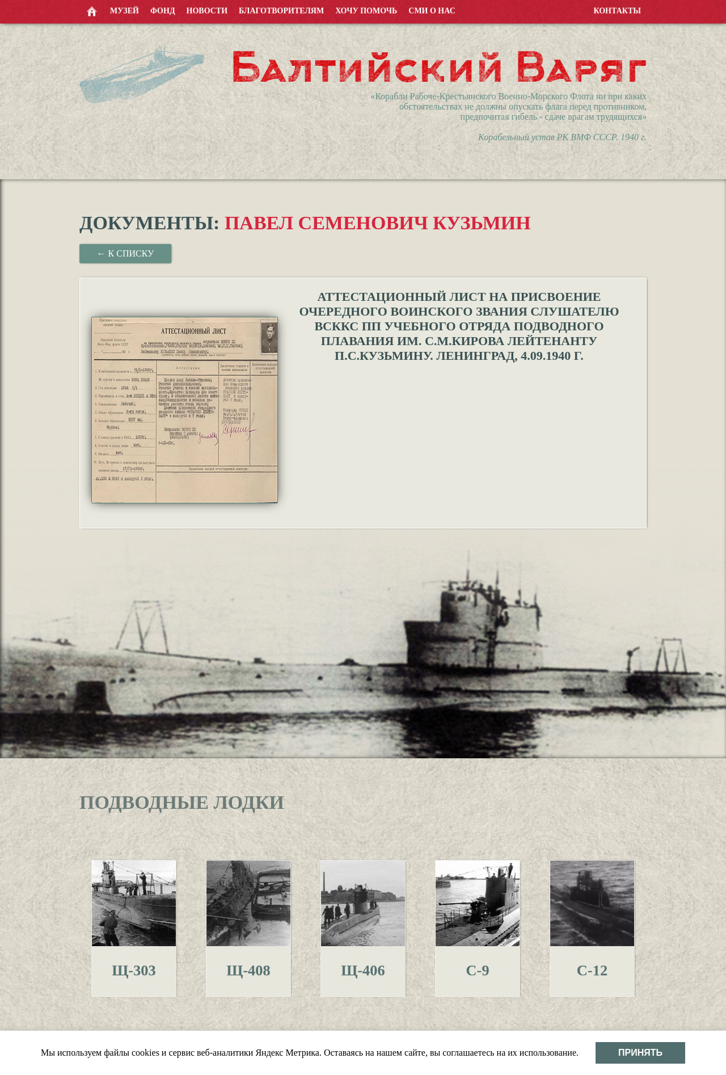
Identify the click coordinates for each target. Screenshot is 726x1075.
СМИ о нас (431, 10)
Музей (124, 10)
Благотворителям (281, 10)
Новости (207, 10)
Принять (640, 1052)
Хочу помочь (366, 10)
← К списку (125, 253)
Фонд (162, 10)
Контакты (617, 10)
